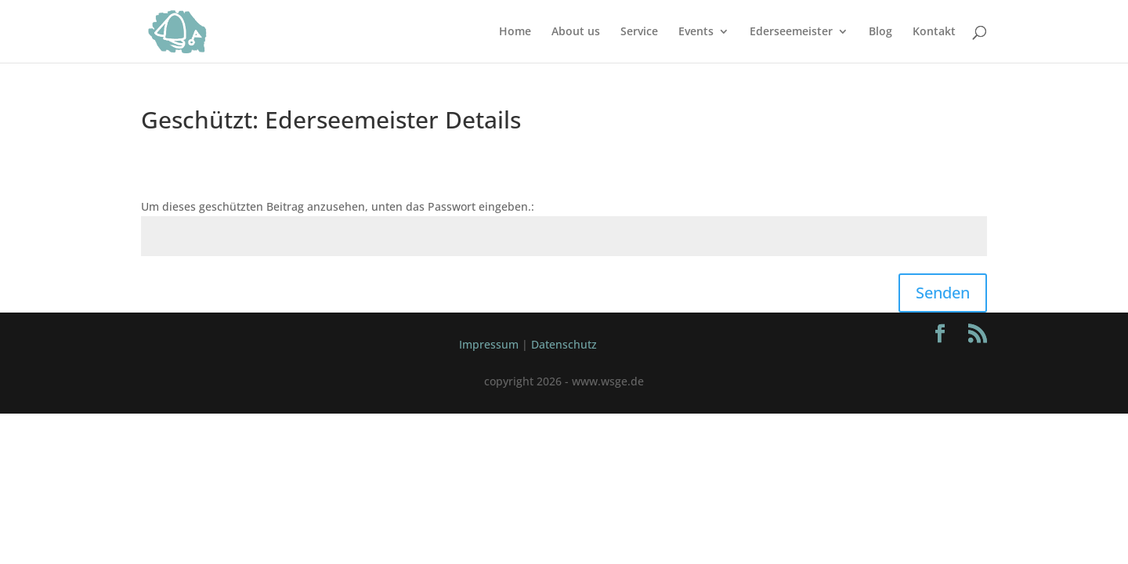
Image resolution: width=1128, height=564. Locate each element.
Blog (880, 32)
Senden (943, 292)
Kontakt (934, 32)
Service (639, 32)
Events (696, 32)
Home (515, 32)
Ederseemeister (791, 32)
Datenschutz (564, 344)
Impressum (489, 344)
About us (575, 32)
